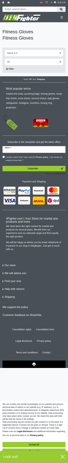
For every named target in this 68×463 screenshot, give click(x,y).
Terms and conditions (27, 352)
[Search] (61, 9)
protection (11, 107)
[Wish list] (46, 2)
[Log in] (3, 2)
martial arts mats (14, 93)
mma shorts (24, 98)
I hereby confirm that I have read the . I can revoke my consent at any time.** (33, 158)
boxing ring (46, 103)
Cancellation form (45, 329)
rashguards (12, 103)
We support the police (15, 307)
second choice (38, 98)
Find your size (12, 281)
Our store (10, 265)
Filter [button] (10, 69)
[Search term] (29, 9)
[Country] (41, 2)
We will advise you (15, 273)
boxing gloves (48, 93)
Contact (46, 352)
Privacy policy (44, 341)
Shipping (41, 79)
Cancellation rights (21, 329)
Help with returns (14, 289)
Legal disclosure (23, 341)
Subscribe (45, 168)
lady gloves (53, 98)
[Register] (9, 2)
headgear (24, 103)
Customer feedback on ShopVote (21, 315)
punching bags (31, 93)
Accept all (34, 444)
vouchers (34, 103)
